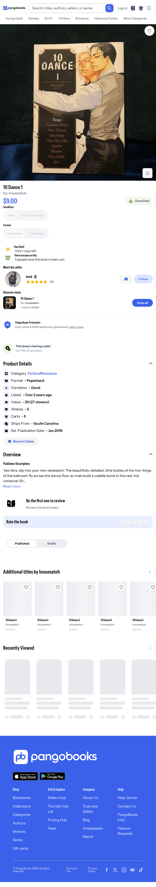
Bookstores (22, 798)
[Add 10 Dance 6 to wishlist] (121, 587)
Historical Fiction (106, 18)
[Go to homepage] (14, 8)
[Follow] (144, 279)
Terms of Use (71, 870)
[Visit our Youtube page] (132, 870)
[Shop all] (142, 303)
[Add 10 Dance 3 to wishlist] (58, 587)
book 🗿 (31, 276)
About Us (90, 798)
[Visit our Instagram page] (124, 870)
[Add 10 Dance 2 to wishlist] (89, 587)
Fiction (33, 373)
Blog (86, 820)
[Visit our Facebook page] (106, 870)
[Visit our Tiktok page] (141, 870)
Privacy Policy (92, 870)
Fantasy (33, 18)
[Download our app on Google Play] (52, 776)
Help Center (128, 798)
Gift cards (20, 848)
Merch (88, 837)
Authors (19, 823)
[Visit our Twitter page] (115, 870)
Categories (21, 814)
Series (18, 840)
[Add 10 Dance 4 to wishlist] (26, 587)
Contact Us (127, 806)
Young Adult (14, 18)
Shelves (19, 831)
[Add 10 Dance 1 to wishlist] (149, 31)
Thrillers (64, 18)
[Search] (109, 8)
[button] (78, 364)
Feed (52, 828)
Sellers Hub (57, 798)
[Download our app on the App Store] (25, 776)
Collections (22, 806)
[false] (127, 279)
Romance (82, 18)
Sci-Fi (49, 18)
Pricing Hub (57, 820)
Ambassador (93, 828)
